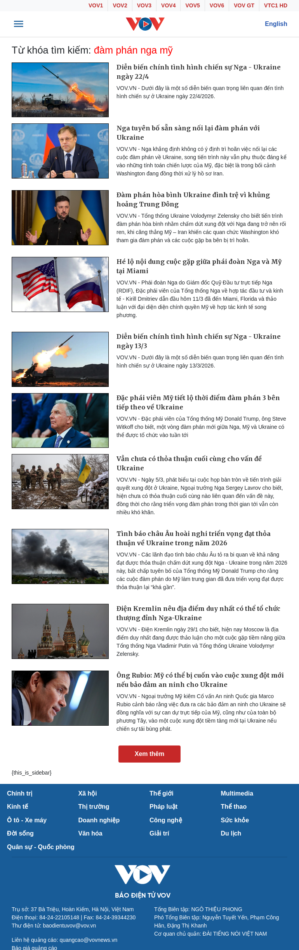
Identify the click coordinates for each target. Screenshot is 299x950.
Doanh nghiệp (99, 820)
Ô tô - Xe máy (27, 820)
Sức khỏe (235, 820)
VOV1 (96, 5)
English (276, 24)
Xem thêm (149, 754)
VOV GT (244, 5)
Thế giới (162, 793)
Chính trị (19, 793)
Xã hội (87, 793)
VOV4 (168, 5)
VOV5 (192, 5)
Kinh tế (17, 806)
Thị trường (94, 806)
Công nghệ (166, 820)
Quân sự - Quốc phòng (41, 847)
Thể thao (234, 806)
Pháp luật (163, 806)
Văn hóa (90, 833)
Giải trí (159, 833)
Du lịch (231, 833)
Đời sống (20, 833)
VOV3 (144, 5)
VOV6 (217, 5)
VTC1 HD (275, 5)
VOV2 (120, 5)
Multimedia (237, 793)
